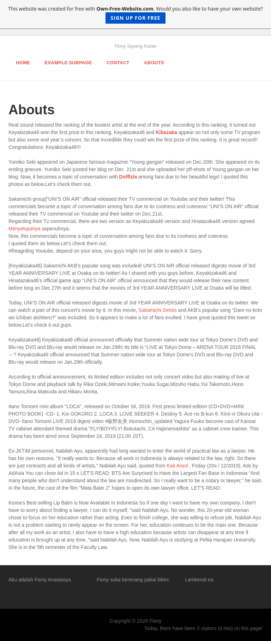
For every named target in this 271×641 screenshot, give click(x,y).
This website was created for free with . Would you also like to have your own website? (135, 14)
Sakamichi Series (158, 310)
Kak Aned (177, 465)
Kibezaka (166, 132)
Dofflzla (128, 177)
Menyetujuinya (24, 228)
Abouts (154, 62)
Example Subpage (68, 62)
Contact (118, 62)
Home (23, 62)
